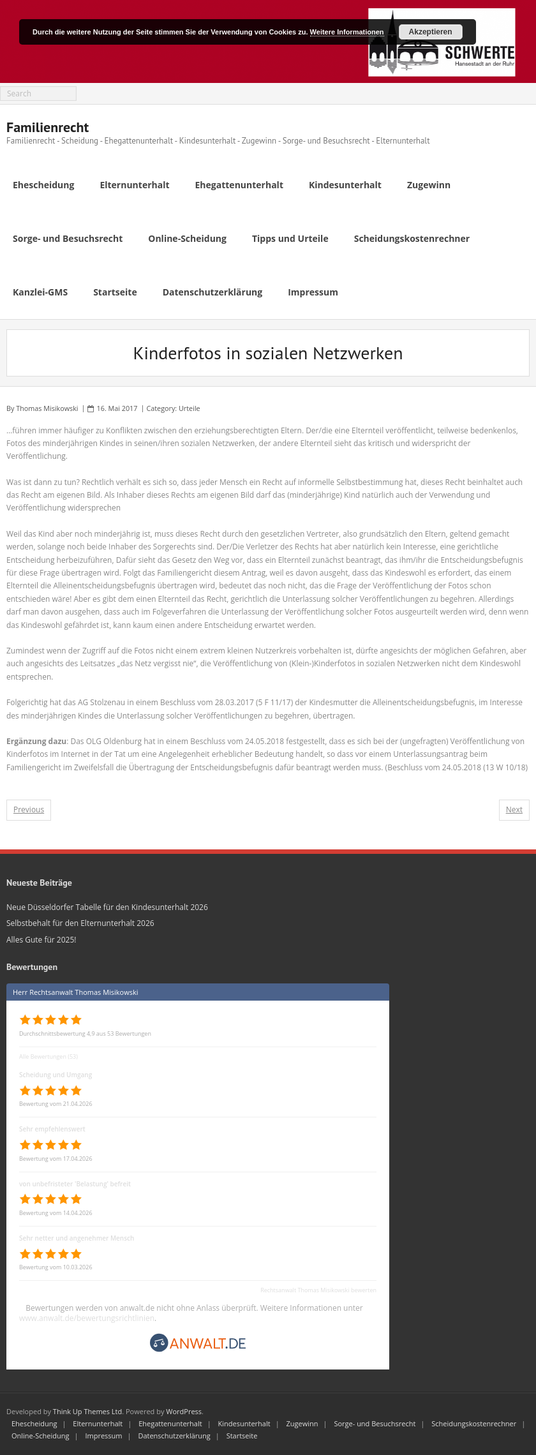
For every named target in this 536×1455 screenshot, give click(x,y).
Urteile (189, 408)
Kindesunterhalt (244, 1423)
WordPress (184, 1411)
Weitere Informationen (347, 32)
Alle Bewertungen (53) (48, 1056)
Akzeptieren (430, 31)
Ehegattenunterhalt (170, 1423)
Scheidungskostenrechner (473, 1423)
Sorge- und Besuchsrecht (374, 1423)
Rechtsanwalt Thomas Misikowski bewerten (318, 1290)
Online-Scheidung (40, 1435)
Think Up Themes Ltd (87, 1411)
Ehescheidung (34, 1423)
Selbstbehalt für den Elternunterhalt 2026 (80, 923)
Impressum (103, 1435)
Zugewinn (302, 1423)
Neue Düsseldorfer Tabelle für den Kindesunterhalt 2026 (107, 907)
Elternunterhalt (98, 1423)
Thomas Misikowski (47, 408)
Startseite (242, 1435)
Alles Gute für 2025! (41, 939)
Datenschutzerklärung (174, 1435)
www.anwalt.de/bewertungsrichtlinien (86, 1318)
